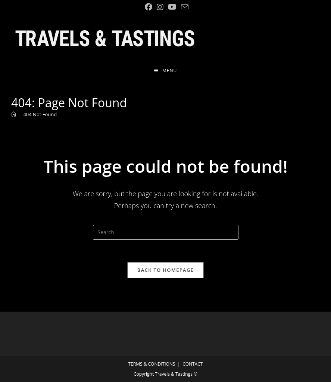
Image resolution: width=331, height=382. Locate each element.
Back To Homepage (165, 270)
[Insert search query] (165, 232)
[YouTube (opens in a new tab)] (172, 7)
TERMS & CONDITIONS (151, 364)
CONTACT (192, 364)
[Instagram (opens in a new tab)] (160, 7)
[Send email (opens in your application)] (183, 7)
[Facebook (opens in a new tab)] (148, 7)
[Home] (13, 114)
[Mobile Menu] (165, 71)
